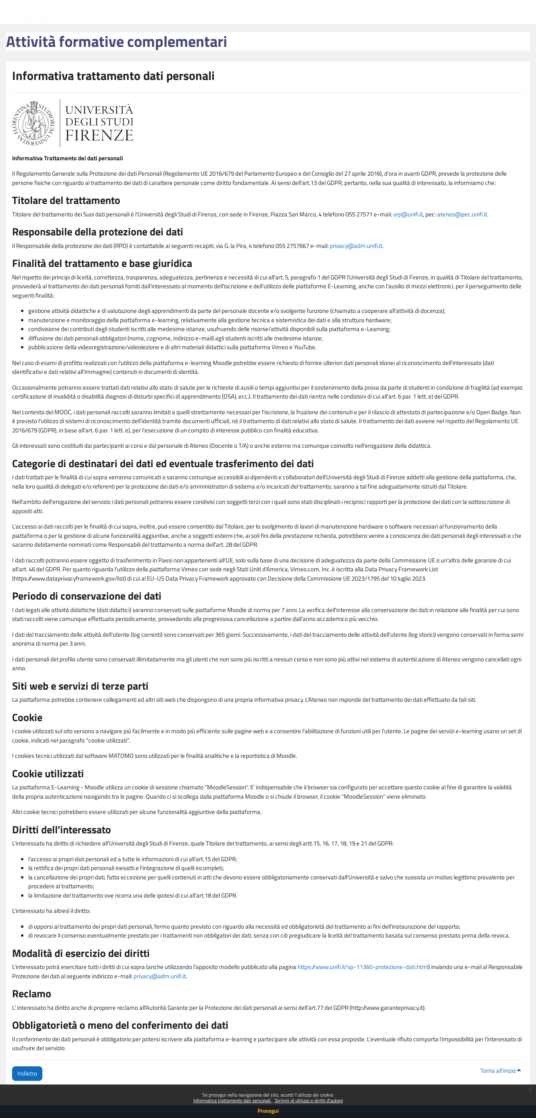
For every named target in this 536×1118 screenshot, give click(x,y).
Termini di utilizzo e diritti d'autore (308, 1100)
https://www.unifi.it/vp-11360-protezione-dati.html (362, 966)
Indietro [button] (27, 1073)
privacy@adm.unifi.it (356, 245)
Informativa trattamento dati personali (232, 1100)
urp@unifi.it (408, 214)
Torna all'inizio (500, 1070)
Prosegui (268, 1110)
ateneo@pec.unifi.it (462, 214)
